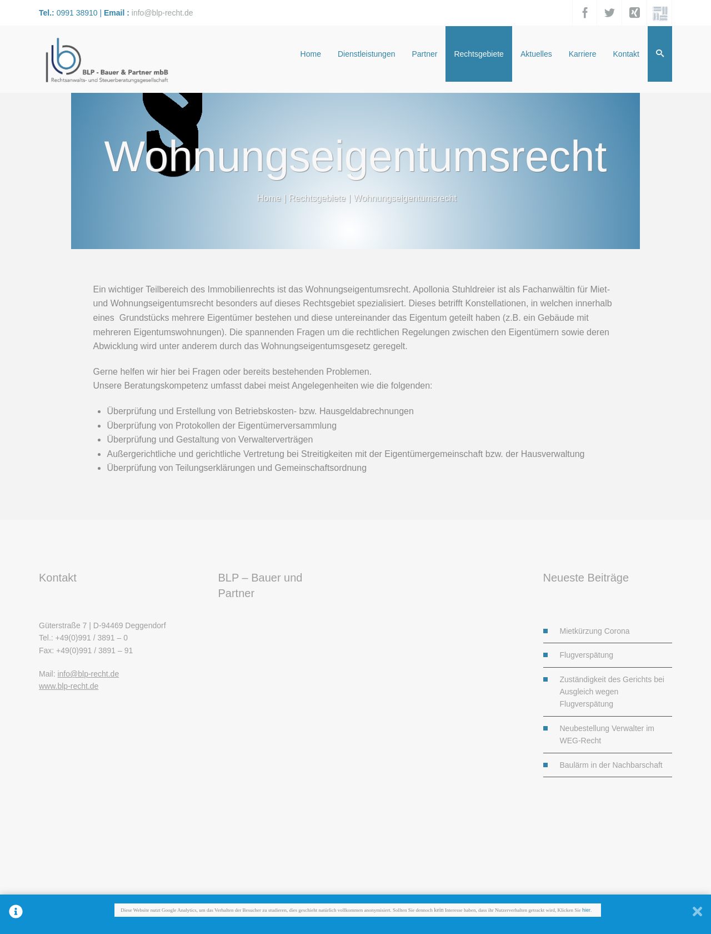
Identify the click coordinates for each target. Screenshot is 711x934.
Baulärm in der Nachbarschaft (611, 765)
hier (586, 910)
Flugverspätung (587, 654)
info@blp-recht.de (162, 12)
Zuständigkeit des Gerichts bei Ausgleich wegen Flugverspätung (612, 692)
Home (269, 198)
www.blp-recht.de (68, 686)
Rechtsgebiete (317, 198)
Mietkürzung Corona (595, 631)
